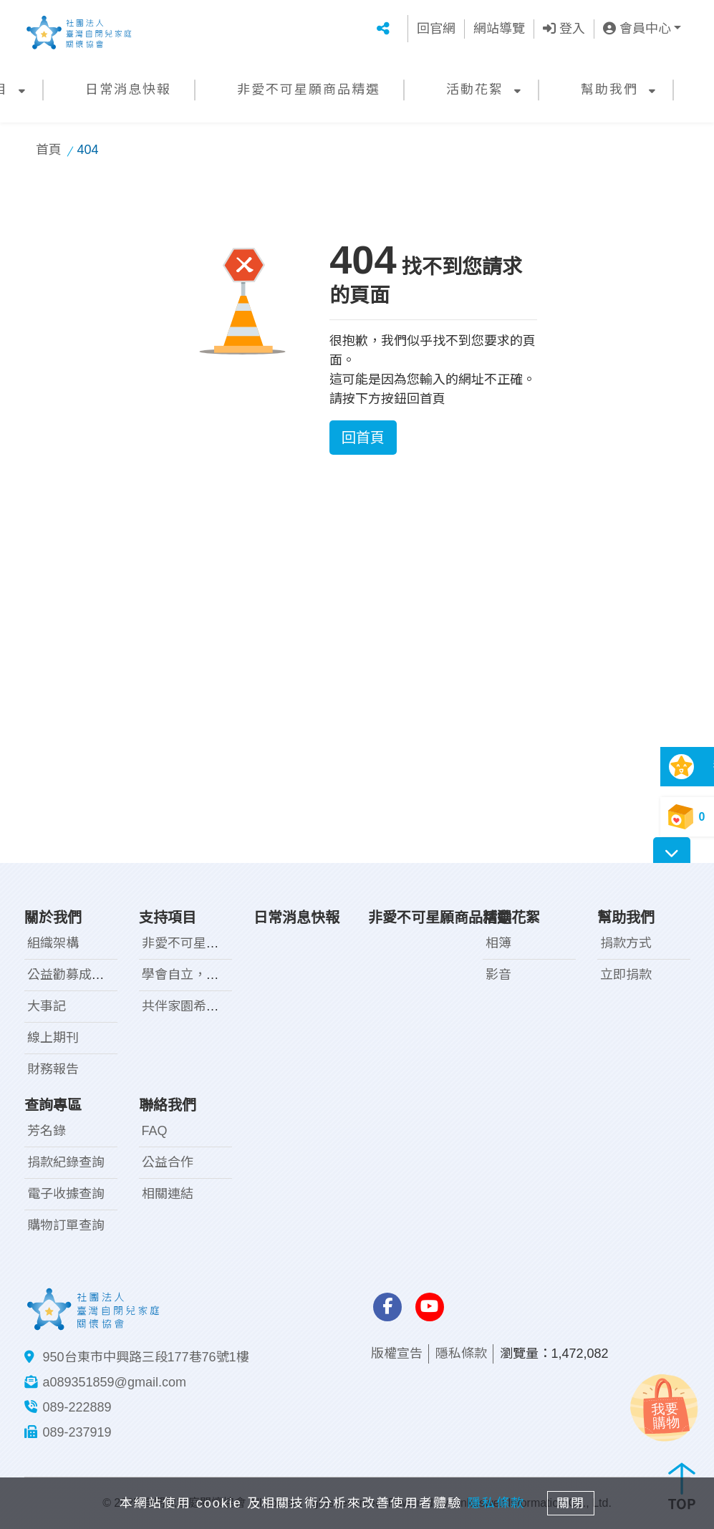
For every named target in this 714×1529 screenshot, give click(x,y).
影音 (498, 975)
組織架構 (53, 943)
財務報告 (53, 1069)
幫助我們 (609, 89)
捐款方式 (626, 943)
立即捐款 (626, 975)
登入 (564, 28)
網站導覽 (499, 28)
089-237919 (77, 1432)
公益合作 (167, 1162)
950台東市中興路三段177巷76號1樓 (146, 1357)
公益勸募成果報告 (78, 975)
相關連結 (167, 1194)
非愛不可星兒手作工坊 (206, 943)
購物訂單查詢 (66, 1225)
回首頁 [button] (363, 437)
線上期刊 (53, 1038)
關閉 (575, 1502)
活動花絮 (474, 89)
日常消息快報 (128, 89)
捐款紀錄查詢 (66, 1162)
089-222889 (77, 1407)
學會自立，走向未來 (200, 975)
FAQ (155, 1131)
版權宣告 (397, 1353)
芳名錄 (46, 1131)
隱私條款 (461, 1353)
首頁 (49, 150)
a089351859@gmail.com (114, 1382)
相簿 (498, 943)
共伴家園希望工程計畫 (206, 1006)
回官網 (436, 28)
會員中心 (637, 28)
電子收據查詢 (66, 1194)
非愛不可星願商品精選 (308, 89)
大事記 (46, 1006)
